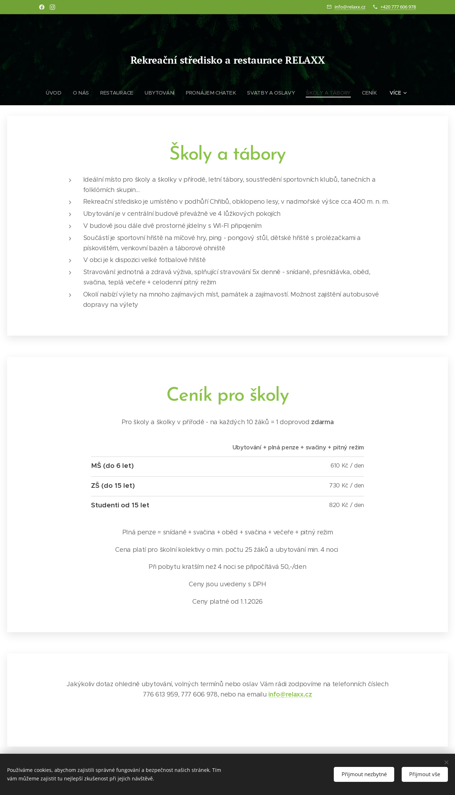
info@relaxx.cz (349, 7)
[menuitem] (57, 93)
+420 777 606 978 (398, 7)
